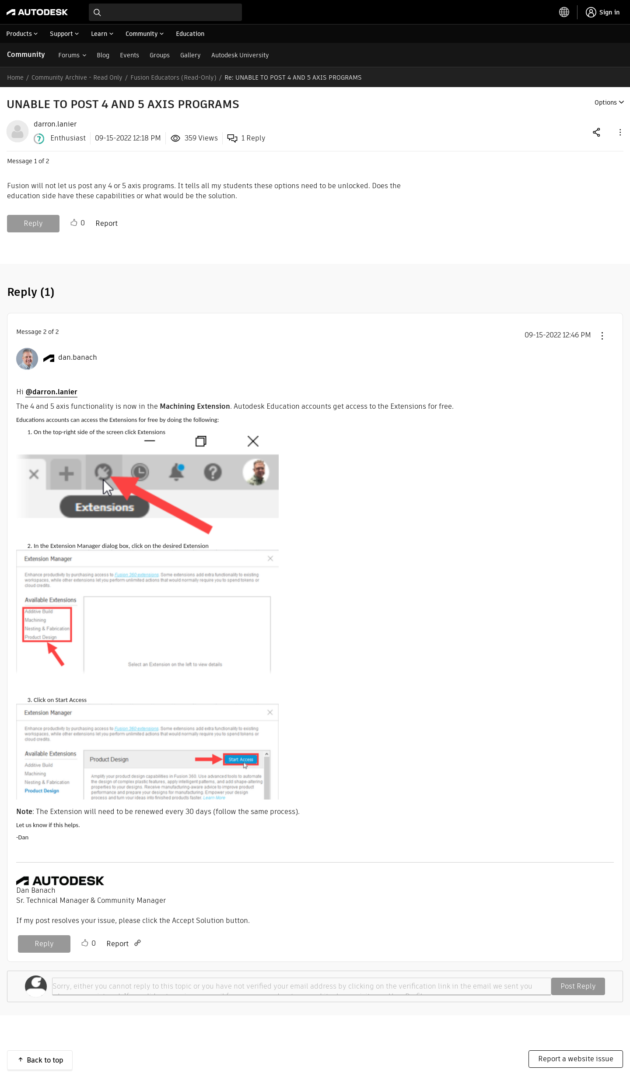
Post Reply (578, 986)
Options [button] (606, 102)
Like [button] (74, 223)
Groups (160, 55)
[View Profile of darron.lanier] (55, 124)
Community (26, 54)
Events (129, 55)
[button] (619, 132)
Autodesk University (240, 55)
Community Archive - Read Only (77, 77)
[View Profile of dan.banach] (77, 357)
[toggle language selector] (564, 12)
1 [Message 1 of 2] (35, 161)
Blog (103, 55)
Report (106, 223)
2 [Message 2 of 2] (44, 331)
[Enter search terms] (165, 12)
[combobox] (165, 12)
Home (15, 77)
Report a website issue (575, 1059)
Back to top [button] (45, 1060)
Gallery (190, 55)
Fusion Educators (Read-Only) (173, 77)
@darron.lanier (51, 392)
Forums (69, 55)
